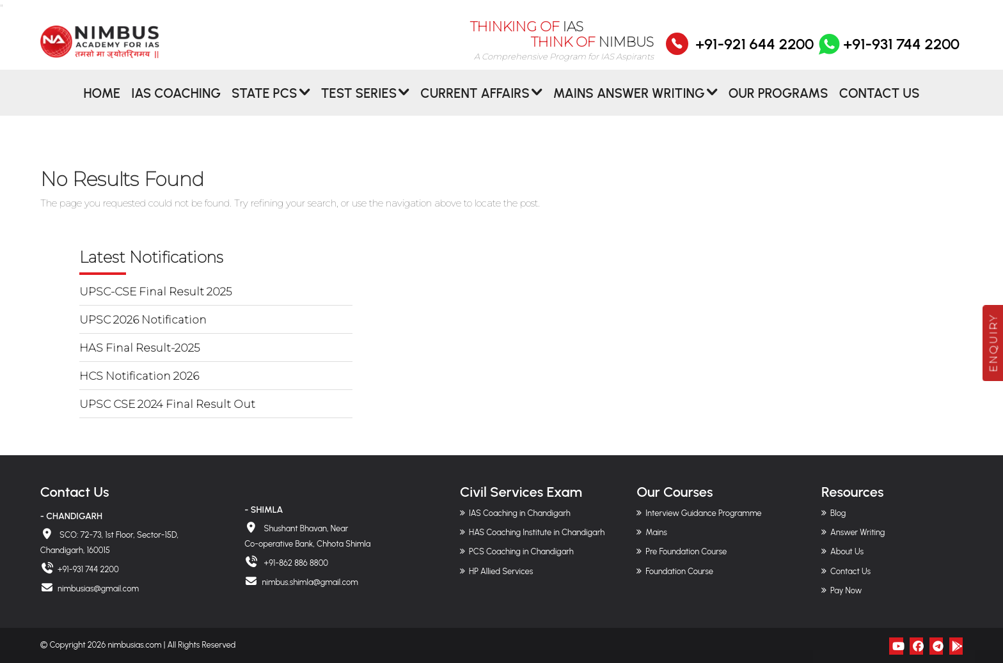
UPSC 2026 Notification (143, 319)
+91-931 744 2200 (888, 51)
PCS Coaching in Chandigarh (521, 551)
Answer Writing (857, 532)
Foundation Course (679, 571)
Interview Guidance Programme (703, 513)
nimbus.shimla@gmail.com (310, 582)
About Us (847, 551)
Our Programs (778, 104)
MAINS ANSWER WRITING (629, 104)
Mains (656, 532)
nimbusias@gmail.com (98, 588)
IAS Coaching (176, 104)
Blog (838, 513)
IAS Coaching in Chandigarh (520, 513)
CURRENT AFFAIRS (475, 104)
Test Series (359, 104)
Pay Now (846, 590)
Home (101, 104)
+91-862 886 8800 (295, 563)
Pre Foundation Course (686, 551)
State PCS (264, 104)
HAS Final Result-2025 (139, 347)
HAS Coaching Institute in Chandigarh (536, 532)
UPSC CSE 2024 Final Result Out (167, 404)
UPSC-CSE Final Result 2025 (155, 291)
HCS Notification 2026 (139, 376)
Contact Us (879, 104)
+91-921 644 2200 (754, 51)
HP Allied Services (501, 571)
